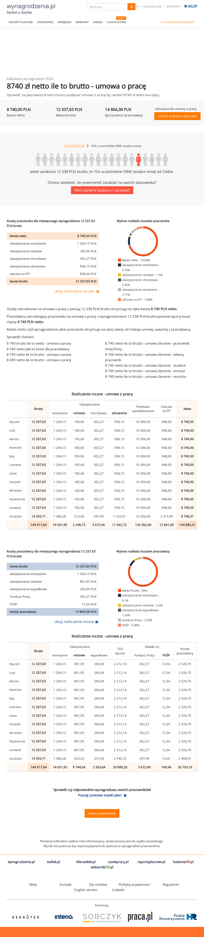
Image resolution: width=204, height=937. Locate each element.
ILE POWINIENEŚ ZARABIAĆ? (178, 22)
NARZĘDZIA (64, 22)
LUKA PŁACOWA (116, 22)
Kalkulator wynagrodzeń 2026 (30, 78)
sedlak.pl (53, 862)
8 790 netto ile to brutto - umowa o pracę (39, 354)
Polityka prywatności (134, 884)
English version (85, 890)
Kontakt (172, 6)
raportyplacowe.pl (151, 862)
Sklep (190, 6)
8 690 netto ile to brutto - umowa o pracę (39, 360)
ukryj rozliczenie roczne (74, 291)
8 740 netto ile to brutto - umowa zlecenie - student (145, 365)
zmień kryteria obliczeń (177, 116)
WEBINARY (82, 22)
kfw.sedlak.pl (86, 862)
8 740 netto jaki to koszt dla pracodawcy (38, 349)
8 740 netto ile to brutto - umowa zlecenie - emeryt (145, 370)
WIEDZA (97, 22)
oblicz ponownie (102, 813)
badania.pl (183, 862)
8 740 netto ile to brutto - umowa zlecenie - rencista (145, 376)
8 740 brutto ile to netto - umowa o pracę (39, 343)
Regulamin (171, 884)
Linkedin (118, 890)
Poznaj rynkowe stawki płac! (99, 795)
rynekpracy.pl (118, 862)
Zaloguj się (152, 6)
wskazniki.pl (102, 867)
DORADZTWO (45, 22)
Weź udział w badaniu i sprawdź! (102, 190)
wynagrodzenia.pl (21, 862)
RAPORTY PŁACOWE (21, 22)
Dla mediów (98, 884)
